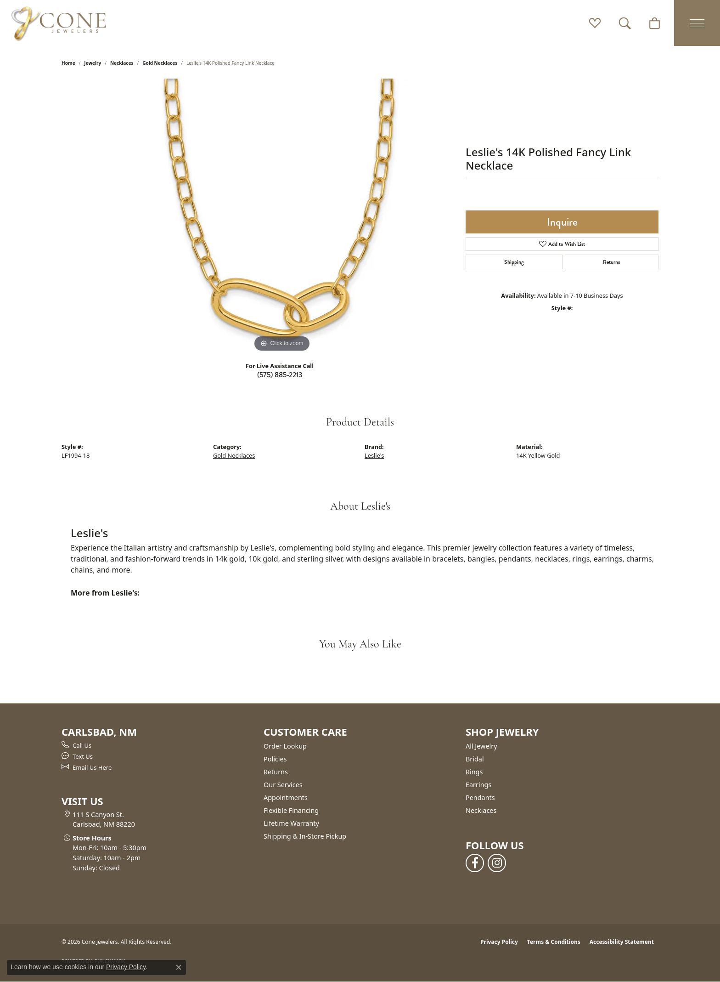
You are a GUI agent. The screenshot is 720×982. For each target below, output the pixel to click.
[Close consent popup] (178, 967)
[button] (595, 23)
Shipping (514, 262)
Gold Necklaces (159, 63)
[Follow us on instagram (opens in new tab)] (497, 863)
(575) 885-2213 (279, 374)
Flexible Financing (291, 810)
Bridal (475, 759)
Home (68, 63)
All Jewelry (481, 746)
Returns (611, 262)
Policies (275, 759)
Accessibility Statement (622, 942)
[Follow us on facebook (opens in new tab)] (475, 863)
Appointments (286, 797)
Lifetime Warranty (291, 823)
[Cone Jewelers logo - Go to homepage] (58, 23)
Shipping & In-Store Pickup (305, 836)
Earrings (478, 784)
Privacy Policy (499, 942)
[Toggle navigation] (697, 23)
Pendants (480, 797)
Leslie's (374, 455)
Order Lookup (285, 746)
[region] (282, 216)
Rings (474, 771)
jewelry (92, 63)
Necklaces (122, 63)
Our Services (283, 784)
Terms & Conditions (553, 942)
